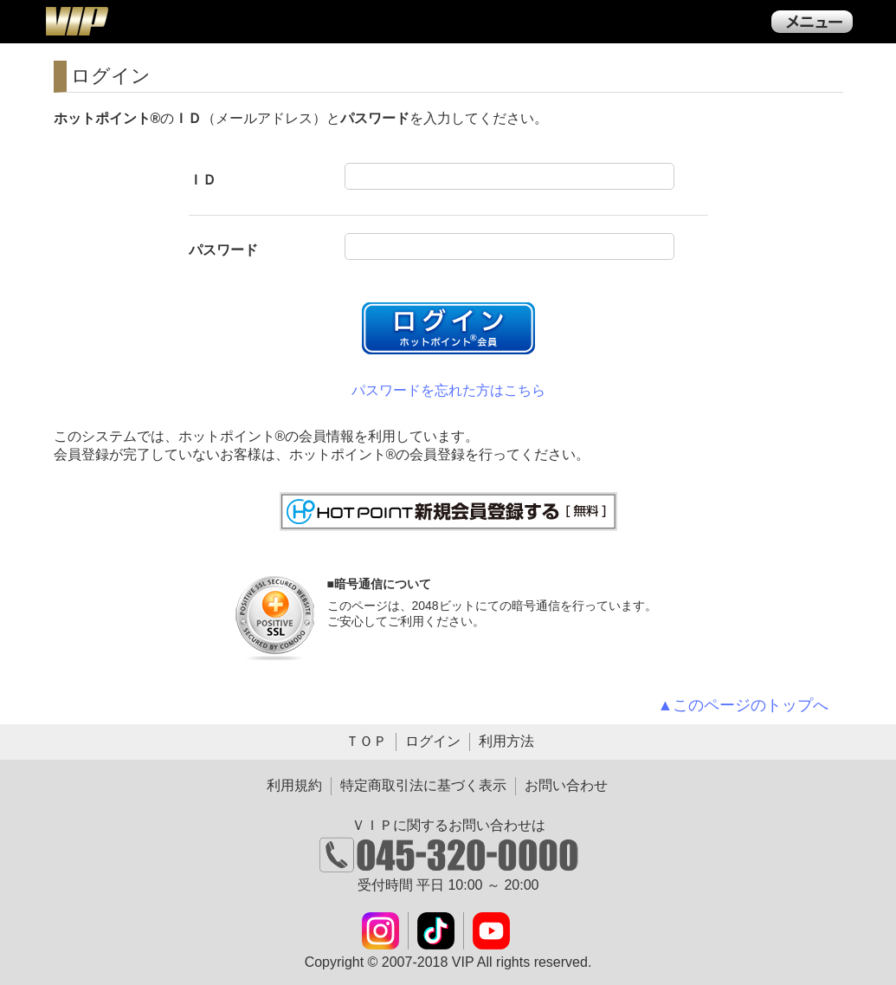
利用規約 (294, 785)
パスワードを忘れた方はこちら (448, 390)
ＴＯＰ (366, 741)
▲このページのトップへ (743, 705)
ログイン (433, 741)
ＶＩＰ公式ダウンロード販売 (76, 21)
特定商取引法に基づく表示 (423, 785)
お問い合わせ (566, 785)
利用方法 (506, 741)
